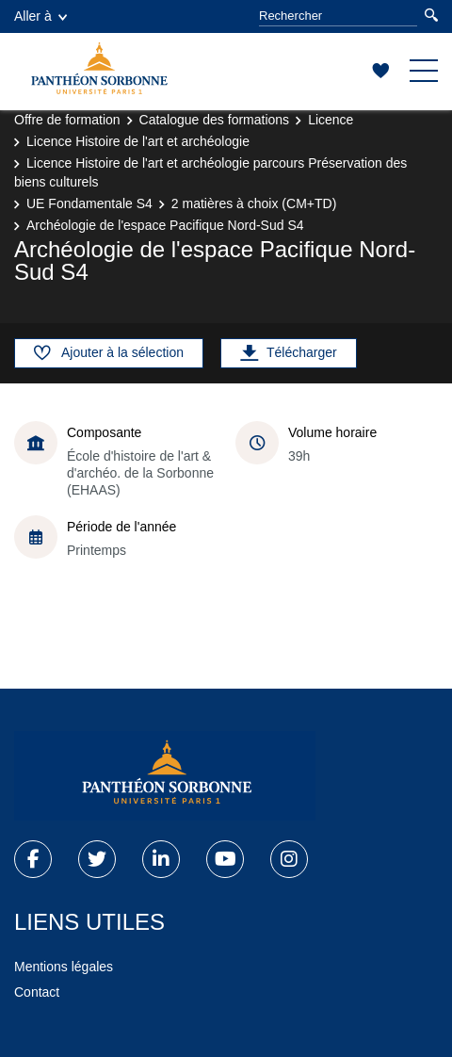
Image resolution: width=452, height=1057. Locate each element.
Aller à (40, 16)
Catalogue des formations (214, 119)
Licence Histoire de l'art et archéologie (138, 141)
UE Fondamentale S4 (89, 203)
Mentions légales (63, 966)
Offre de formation (67, 119)
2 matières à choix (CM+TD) (253, 203)
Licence (330, 119)
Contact (36, 992)
